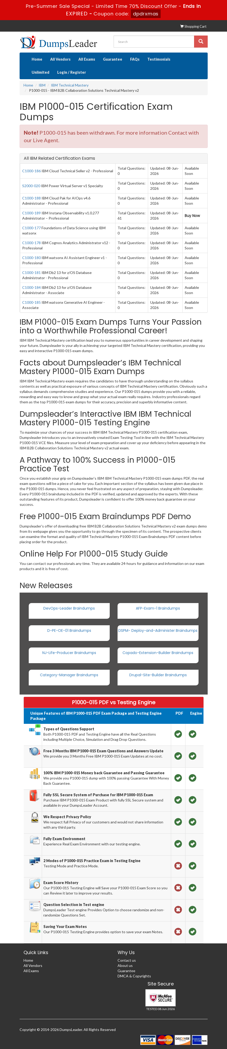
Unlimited (40, 72)
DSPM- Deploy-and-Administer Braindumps (157, 630)
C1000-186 (31, 171)
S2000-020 (31, 186)
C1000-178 (31, 242)
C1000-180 (31, 257)
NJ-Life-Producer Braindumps (69, 652)
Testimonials (158, 59)
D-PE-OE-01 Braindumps (69, 630)
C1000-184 (31, 287)
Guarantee (112, 59)
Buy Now (192, 215)
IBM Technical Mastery (70, 85)
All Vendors (60, 59)
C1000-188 (31, 198)
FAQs (134, 59)
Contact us (127, 960)
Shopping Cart (193, 26)
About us (125, 965)
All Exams (86, 59)
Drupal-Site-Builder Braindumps (158, 675)
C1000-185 (31, 302)
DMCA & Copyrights (134, 976)
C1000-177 (31, 228)
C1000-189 (31, 213)
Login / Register (71, 72)
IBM (42, 85)
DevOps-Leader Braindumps (69, 608)
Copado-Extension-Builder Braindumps (158, 652)
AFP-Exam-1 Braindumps (158, 608)
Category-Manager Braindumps (69, 675)
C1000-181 (31, 272)
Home (37, 59)
